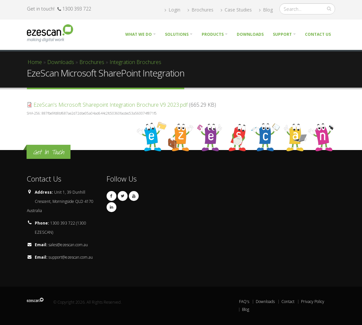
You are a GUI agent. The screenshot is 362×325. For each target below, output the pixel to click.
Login (172, 10)
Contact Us (318, 34)
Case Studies (236, 10)
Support (282, 34)
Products (213, 34)
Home (35, 62)
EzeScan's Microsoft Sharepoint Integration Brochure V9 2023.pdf (110, 104)
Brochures (200, 10)
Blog (266, 10)
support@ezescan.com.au (71, 257)
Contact (287, 301)
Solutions (177, 34)
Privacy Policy (312, 301)
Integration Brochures (135, 62)
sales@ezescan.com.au (68, 245)
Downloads (250, 34)
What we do (138, 34)
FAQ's (244, 301)
